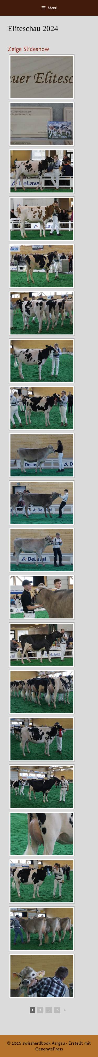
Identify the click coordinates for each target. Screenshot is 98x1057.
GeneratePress (49, 1048)
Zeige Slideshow (28, 49)
